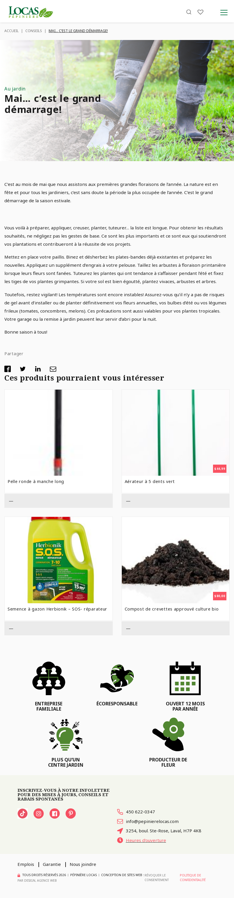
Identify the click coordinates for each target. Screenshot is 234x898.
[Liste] (200, 12)
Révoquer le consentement (156, 877)
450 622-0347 (136, 812)
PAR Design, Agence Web (37, 881)
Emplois (25, 865)
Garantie (52, 865)
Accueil (11, 30)
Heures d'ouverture (142, 840)
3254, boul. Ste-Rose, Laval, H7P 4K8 (159, 831)
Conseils (33, 30)
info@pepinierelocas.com (148, 821)
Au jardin (15, 89)
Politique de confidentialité (193, 877)
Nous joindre (83, 865)
